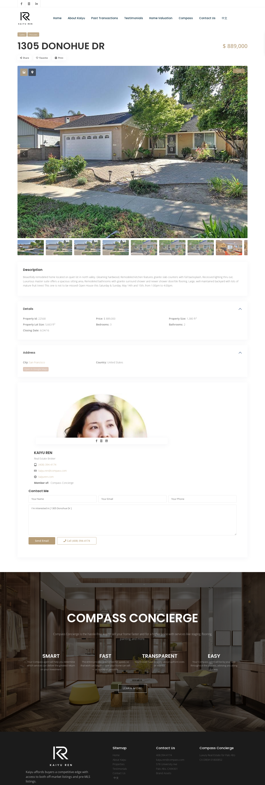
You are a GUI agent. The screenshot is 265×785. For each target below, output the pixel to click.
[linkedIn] (36, 3)
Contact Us (207, 18)
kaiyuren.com (150, 420)
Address (29, 352)
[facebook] (21, 3)
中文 (224, 18)
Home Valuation (160, 18)
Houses (33, 34)
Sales (22, 34)
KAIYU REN (147, 396)
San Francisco (37, 362)
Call (76, 501)
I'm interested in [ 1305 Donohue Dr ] (132, 480)
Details (28, 309)
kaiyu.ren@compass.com (156, 414)
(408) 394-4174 (151, 408)
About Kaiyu (76, 18)
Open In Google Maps (35, 369)
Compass (186, 18)
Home (57, 18)
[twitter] (29, 3)
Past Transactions (104, 18)
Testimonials (133, 18)
